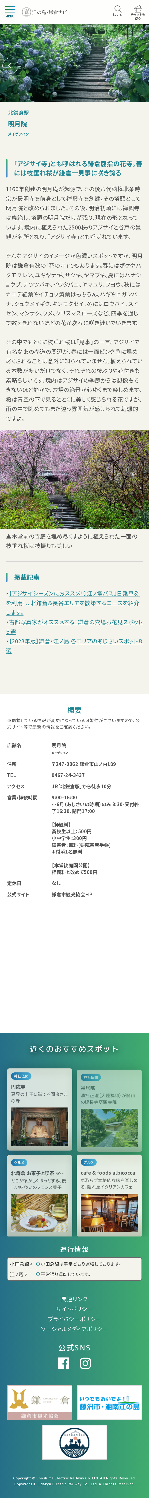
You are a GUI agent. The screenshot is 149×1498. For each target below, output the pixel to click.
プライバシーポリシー (74, 1319)
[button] (139, 66)
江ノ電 (18, 1274)
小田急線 (21, 1263)
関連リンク (74, 1299)
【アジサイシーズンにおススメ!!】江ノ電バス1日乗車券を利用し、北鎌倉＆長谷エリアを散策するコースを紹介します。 (73, 602)
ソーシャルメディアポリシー (74, 1329)
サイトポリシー (74, 1309)
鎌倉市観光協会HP (72, 894)
